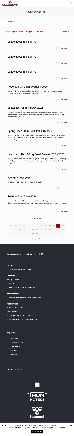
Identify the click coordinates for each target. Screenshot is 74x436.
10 (50, 226)
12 (58, 226)
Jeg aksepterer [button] (37, 432)
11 (54, 226)
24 (54, 230)
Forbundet (14, 338)
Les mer (62, 428)
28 (37, 234)
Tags (29, 32)
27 (33, 234)
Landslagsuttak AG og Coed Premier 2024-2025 (36, 154)
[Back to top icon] (37, 385)
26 (63, 230)
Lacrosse (13, 355)
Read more (63, 48)
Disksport (13, 350)
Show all (65, 32)
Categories (18, 32)
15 (15, 230)
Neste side (37, 218)
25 (58, 230)
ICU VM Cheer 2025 (19, 177)
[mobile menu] (71, 3)
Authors (38, 32)
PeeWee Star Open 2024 (22, 196)
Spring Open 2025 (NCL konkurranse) (30, 131)
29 (41, 234)
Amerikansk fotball (16, 342)
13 (63, 226)
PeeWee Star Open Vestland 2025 (28, 86)
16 (20, 230)
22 (45, 230)
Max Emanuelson (16, 370)
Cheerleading (15, 346)
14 (11, 230)
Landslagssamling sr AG (22, 41)
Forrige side (37, 239)
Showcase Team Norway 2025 (25, 107)
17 (24, 230)
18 (28, 230)
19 (33, 230)
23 (50, 230)
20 (37, 230)
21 (41, 230)
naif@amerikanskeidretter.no (22, 269)
